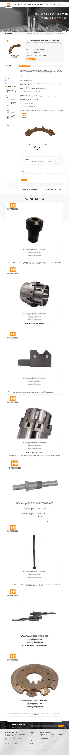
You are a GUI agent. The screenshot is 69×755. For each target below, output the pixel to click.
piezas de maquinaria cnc (37, 33)
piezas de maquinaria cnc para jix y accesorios (34, 452)
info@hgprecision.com (9, 747)
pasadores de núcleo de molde (9, 68)
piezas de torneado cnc (44, 738)
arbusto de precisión (9, 76)
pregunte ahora (30, 59)
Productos (23, 4)
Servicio (34, 4)
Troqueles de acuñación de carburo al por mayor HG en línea (13, 110)
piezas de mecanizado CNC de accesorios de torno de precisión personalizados (34, 259)
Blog (31, 746)
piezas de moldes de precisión (9, 72)
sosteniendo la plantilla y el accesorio (56, 740)
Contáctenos (52, 4)
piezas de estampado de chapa (9, 81)
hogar (31, 735)
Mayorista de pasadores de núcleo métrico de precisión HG (13, 123)
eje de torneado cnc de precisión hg (34, 581)
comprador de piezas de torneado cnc (46, 735)
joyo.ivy (10, 739)
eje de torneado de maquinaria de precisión (34, 517)
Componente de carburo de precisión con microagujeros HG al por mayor (13, 103)
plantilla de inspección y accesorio (57, 741)
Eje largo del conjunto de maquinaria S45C (13, 90)
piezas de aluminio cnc (44, 740)
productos (31, 737)
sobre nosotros (40, 4)
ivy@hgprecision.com (25, 1)
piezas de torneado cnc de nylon (57, 734)
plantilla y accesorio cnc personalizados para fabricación (34, 323)
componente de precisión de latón (56, 184)
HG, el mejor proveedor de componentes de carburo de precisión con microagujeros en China (13, 97)
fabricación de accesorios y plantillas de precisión (34, 388)
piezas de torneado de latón (33, 184)
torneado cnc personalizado (45, 741)
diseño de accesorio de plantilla (57, 737)
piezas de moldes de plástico (10, 83)
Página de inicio (17, 4)
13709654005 (8, 1)
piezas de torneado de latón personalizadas (35, 710)
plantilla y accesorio (8, 78)
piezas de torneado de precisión (45, 184)
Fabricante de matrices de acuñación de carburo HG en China (13, 116)
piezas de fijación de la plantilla (57, 736)
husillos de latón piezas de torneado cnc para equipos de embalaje (34, 645)
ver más (12, 93)
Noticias (46, 4)
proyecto (29, 4)
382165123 (20, 738)
